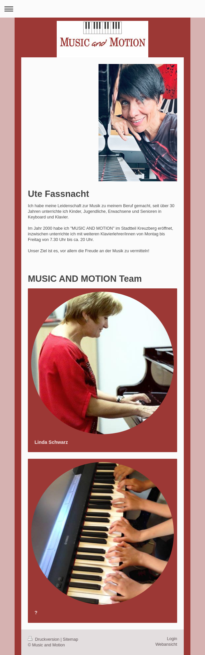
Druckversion (44, 639)
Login (172, 638)
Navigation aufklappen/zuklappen (102, 9)
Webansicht (166, 644)
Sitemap (70, 639)
